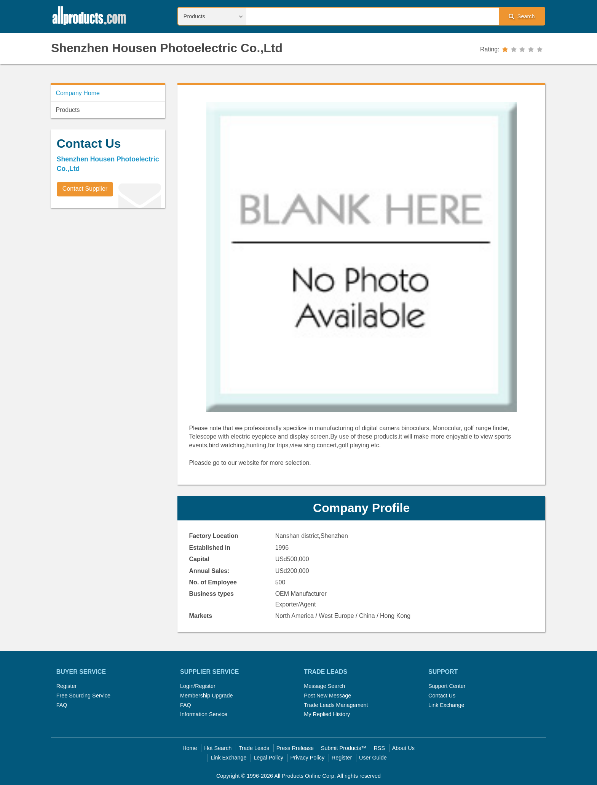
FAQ (61, 705)
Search (522, 16)
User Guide (373, 758)
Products (68, 110)
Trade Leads (254, 748)
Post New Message (327, 695)
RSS (379, 748)
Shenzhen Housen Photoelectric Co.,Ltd (167, 48)
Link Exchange (446, 705)
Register (66, 686)
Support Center (447, 686)
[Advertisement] (108, 266)
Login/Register (197, 686)
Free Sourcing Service (83, 695)
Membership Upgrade (206, 695)
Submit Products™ (344, 748)
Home (189, 748)
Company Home (78, 93)
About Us (403, 748)
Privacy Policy (308, 758)
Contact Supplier (84, 188)
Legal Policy (268, 758)
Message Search (324, 686)
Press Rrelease (295, 748)
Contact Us (441, 695)
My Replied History (327, 714)
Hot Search (217, 748)
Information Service (203, 714)
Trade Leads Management (336, 705)
